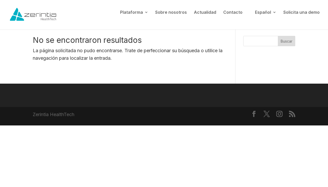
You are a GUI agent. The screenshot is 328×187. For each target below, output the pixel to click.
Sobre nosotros (171, 12)
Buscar (286, 41)
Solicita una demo (301, 12)
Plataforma (131, 12)
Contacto (232, 12)
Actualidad (205, 12)
